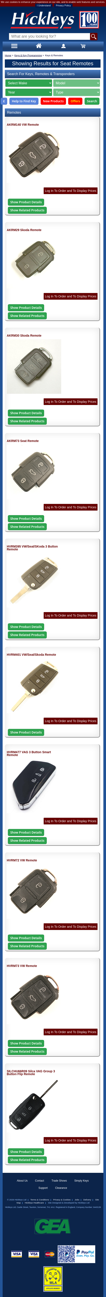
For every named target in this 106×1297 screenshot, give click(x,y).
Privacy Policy (63, 5)
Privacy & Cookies (62, 1199)
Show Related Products (27, 210)
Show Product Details (26, 202)
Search (92, 101)
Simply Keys (81, 1180)
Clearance (61, 1187)
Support (43, 1187)
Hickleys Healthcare (34, 1203)
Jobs (77, 1199)
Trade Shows (59, 1180)
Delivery (87, 1199)
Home (8, 55)
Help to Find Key (24, 101)
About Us (22, 1180)
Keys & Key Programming (28, 55)
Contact (39, 1180)
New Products (53, 101)
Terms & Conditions (39, 1199)
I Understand (44, 5)
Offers (75, 101)
